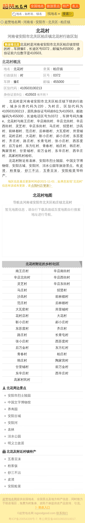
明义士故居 (16, 443)
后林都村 (61, 303)
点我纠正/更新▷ (41, 185)
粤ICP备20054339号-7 (23, 519)
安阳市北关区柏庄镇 (58, 44)
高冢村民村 (22, 379)
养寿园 (13, 409)
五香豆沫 (14, 459)
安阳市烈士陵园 (19, 395)
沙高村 (22, 296)
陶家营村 (61, 360)
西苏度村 (61, 341)
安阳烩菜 (14, 486)
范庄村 (22, 303)
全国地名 (37, 6)
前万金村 (61, 367)
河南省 (28, 22)
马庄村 (22, 290)
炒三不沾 (14, 472)
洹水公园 (14, 436)
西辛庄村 (61, 373)
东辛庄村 (22, 373)
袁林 (11, 429)
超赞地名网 (13, 22)
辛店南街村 (62, 271)
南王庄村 (22, 271)
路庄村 (22, 335)
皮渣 (11, 479)
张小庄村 (22, 341)
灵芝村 (22, 284)
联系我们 (62, 513)
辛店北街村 (22, 277)
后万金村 (22, 347)
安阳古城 (14, 416)
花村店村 (22, 315)
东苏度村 (22, 328)
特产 (66, 6)
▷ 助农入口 (42, 507)
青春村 (22, 354)
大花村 (62, 315)
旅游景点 (53, 6)
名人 (75, 6)
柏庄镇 (65, 22)
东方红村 (61, 347)
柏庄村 (62, 354)
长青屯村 (61, 335)
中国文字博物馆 (19, 402)
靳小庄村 (22, 322)
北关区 (53, 22)
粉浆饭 (13, 466)
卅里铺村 (61, 309)
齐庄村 (62, 328)
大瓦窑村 (22, 309)
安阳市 (40, 22)
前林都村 (61, 296)
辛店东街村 (62, 284)
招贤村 (62, 290)
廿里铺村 (22, 367)
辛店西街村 (62, 277)
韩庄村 (22, 360)
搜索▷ (67, 13)
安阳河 (13, 422)
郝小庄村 (61, 322)
